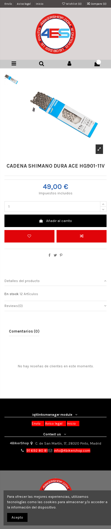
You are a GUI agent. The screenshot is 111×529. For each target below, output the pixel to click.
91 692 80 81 (37, 450)
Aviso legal (24, 3)
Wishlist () (72, 3)
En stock (11, 294)
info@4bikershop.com (72, 450)
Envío (8, 3)
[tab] (55, 281)
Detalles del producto (55, 281)
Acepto (17, 517)
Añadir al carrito (55, 221)
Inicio (39, 3)
